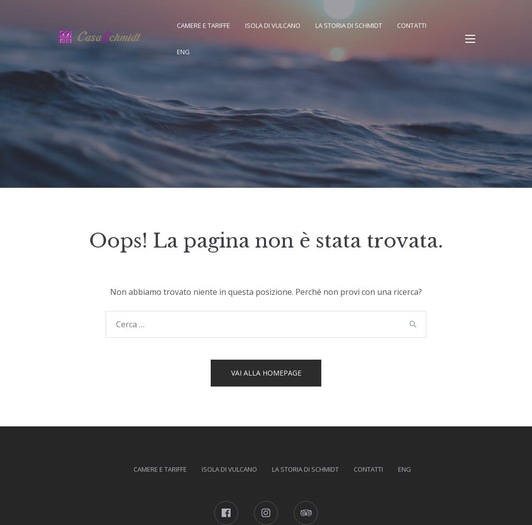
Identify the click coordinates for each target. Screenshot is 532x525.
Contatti (411, 25)
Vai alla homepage (266, 373)
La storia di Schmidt (348, 25)
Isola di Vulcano (272, 25)
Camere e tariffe (203, 25)
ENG (183, 51)
